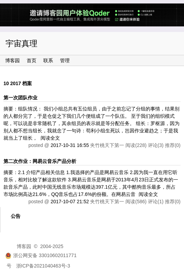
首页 (31, 60)
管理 (65, 60)
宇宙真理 (21, 43)
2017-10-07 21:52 (70, 201)
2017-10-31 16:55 (70, 145)
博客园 (12, 60)
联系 (48, 60)
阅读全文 (50, 138)
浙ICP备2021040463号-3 (43, 266)
